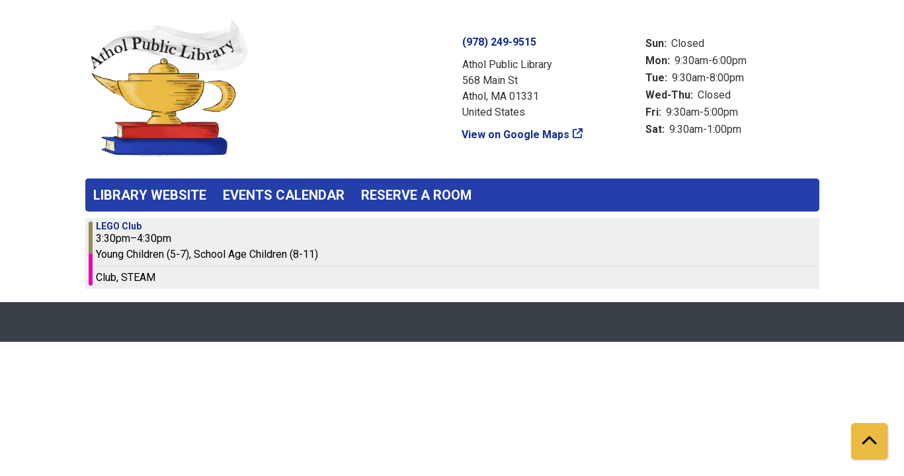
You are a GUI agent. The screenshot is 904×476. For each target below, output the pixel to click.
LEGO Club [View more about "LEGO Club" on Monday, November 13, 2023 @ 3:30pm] (119, 226)
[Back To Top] (869, 441)
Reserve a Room (416, 195)
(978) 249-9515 (499, 42)
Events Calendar (284, 195)
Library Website (149, 195)
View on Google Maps (515, 134)
